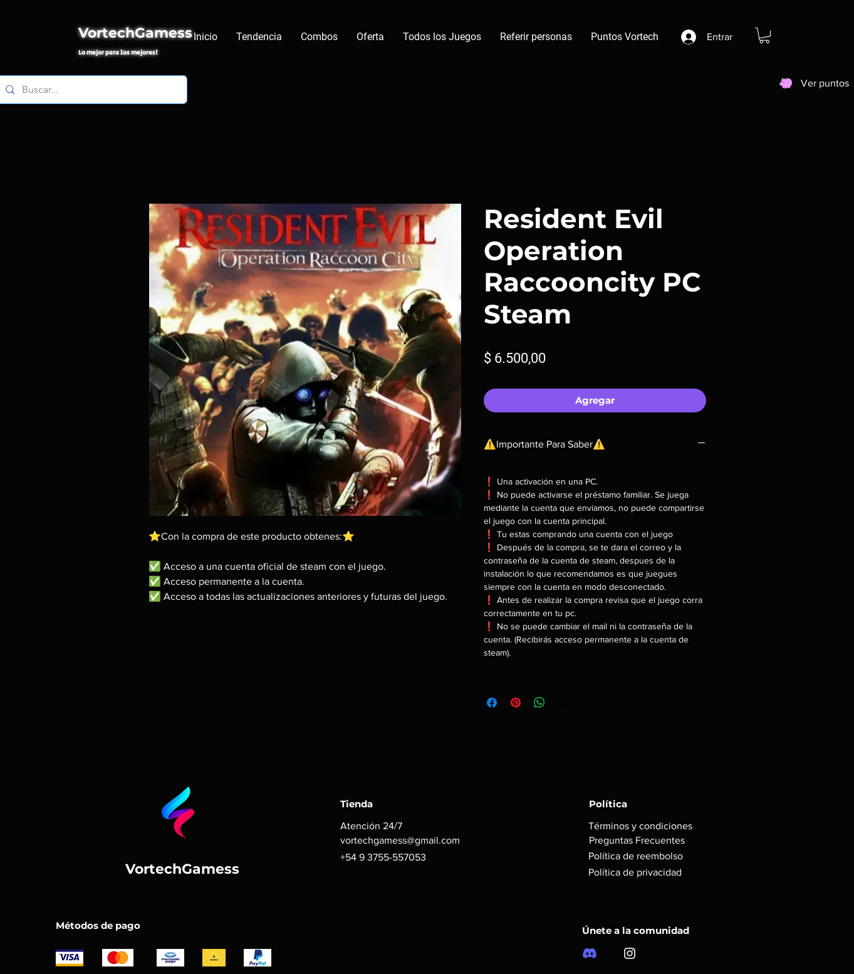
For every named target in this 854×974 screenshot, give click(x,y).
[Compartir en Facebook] (491, 702)
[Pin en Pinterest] (515, 702)
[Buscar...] (91, 89)
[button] (764, 35)
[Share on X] (563, 702)
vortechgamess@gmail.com (400, 840)
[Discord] (589, 953)
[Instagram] (629, 953)
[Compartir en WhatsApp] (539, 702)
